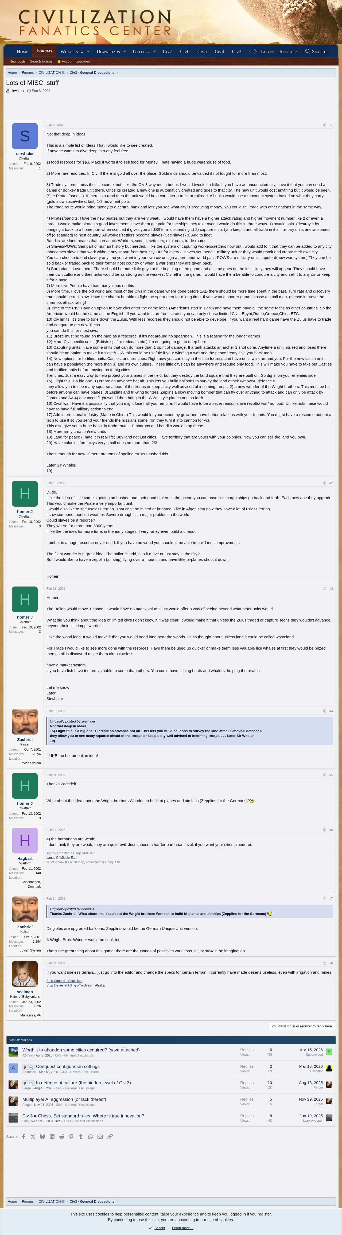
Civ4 (219, 51)
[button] (88, 51)
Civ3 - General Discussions (74, 1055)
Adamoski (29, 1072)
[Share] (324, 125)
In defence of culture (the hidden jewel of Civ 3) (83, 1082)
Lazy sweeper (32, 1121)
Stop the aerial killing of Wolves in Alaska (75, 985)
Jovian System (30, 763)
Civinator (316, 1071)
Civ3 (237, 51)
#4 (331, 711)
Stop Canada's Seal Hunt (64, 981)
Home (22, 51)
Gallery (141, 51)
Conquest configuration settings (68, 1066)
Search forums (41, 61)
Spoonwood (314, 1055)
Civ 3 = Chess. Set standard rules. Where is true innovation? (83, 1116)
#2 (331, 483)
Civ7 (167, 51)
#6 (331, 830)
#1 (331, 125)
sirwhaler (17, 91)
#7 (331, 898)
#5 (331, 775)
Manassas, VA (30, 1015)
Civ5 (202, 51)
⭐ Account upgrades (73, 61)
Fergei (27, 1088)
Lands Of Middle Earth (62, 858)
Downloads (108, 51)
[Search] (315, 51)
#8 (331, 963)
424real (27, 1055)
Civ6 (184, 51)
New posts (17, 61)
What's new (72, 51)
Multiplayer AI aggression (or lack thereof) (64, 1099)
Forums (44, 50)
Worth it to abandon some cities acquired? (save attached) (81, 1050)
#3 (331, 589)
